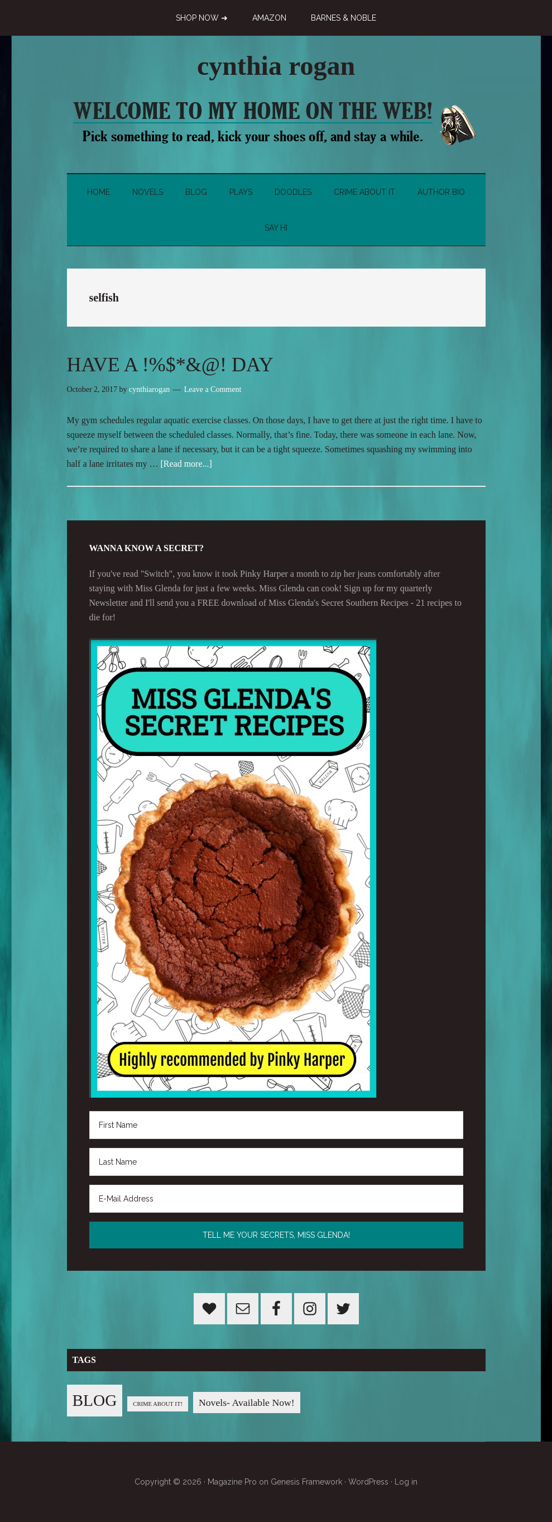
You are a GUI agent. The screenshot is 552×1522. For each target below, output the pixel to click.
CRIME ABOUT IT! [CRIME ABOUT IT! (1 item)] (158, 1404)
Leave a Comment (213, 389)
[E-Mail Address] (276, 1199)
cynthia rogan (276, 65)
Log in (406, 1481)
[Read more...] (186, 463)
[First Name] (276, 1125)
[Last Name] (276, 1162)
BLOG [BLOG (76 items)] (95, 1400)
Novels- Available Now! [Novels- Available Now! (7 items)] (247, 1402)
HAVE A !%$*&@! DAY (170, 364)
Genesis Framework (306, 1481)
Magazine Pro (232, 1481)
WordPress (368, 1481)
